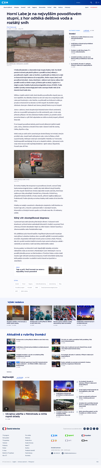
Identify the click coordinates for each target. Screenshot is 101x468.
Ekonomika (42, 7)
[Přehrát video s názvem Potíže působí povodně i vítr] (39, 164)
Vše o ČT (5, 456)
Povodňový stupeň (19, 287)
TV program (6, 436)
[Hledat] (91, 2)
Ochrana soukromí (22, 463)
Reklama (27, 439)
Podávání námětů (30, 451)
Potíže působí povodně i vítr (21, 179)
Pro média (28, 436)
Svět (29, 7)
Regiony (34, 7)
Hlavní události (8, 7)
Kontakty (27, 456)
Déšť (16, 291)
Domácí (23, 7)
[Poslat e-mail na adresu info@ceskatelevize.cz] (69, 454)
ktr (13, 27)
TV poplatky (6, 441)
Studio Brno (28, 441)
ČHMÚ (36, 287)
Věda (54, 7)
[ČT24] (5, 2)
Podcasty (67, 7)
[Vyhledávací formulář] (84, 2)
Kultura (60, 7)
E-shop (4, 451)
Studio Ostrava (29, 444)
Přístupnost (31, 463)
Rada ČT (27, 446)
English (14, 463)
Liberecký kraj (52, 284)
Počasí (49, 7)
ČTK (8, 27)
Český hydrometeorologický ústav (49, 287)
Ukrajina (16, 7)
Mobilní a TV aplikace (8, 454)
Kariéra (27, 449)
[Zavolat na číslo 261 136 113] (55, 454)
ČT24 (10, 27)
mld (15, 27)
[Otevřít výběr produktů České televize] (97, 2)
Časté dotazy (28, 454)
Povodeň (30, 287)
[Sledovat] (94, 7)
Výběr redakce (24, 291)
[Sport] (87, 7)
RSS (97, 463)
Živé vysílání (6, 439)
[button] (39, 164)
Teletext (5, 444)
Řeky (60, 284)
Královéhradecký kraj (41, 284)
